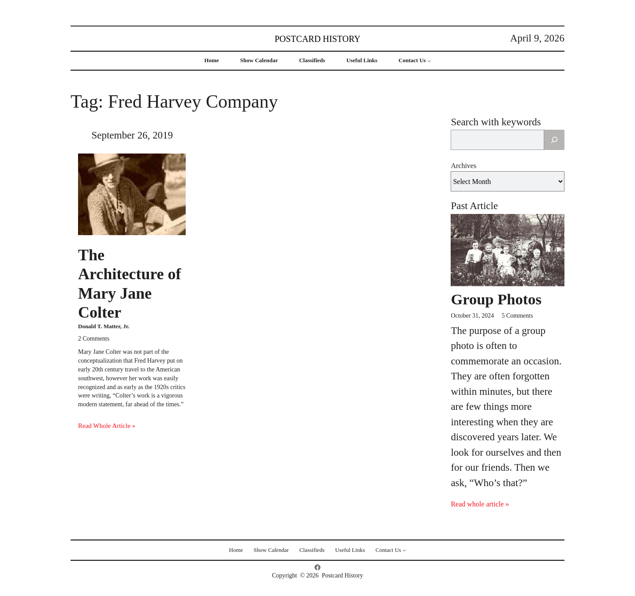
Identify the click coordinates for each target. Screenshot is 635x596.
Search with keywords (496, 121)
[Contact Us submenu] (429, 61)
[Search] (554, 140)
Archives (463, 165)
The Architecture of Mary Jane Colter (129, 283)
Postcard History (318, 39)
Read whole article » (480, 504)
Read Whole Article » (106, 425)
